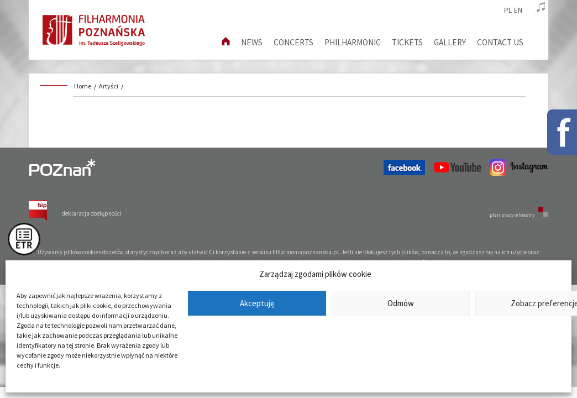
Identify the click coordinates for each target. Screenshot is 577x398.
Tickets (407, 42)
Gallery (450, 42)
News (252, 42)
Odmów (400, 303)
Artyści (108, 86)
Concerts (293, 42)
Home (82, 86)
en (518, 10)
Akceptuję (257, 303)
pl (508, 10)
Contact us (500, 42)
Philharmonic (352, 42)
